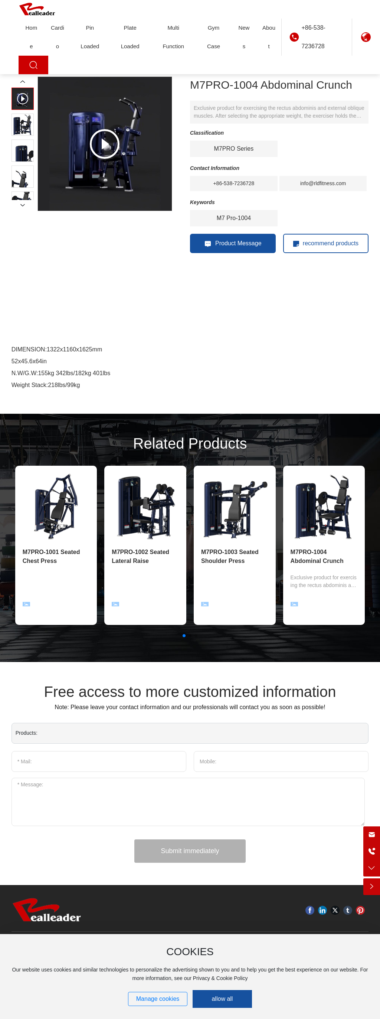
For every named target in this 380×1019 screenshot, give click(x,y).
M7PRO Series (234, 148)
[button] (184, 635)
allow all (222, 999)
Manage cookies (158, 999)
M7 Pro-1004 (234, 218)
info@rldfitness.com (323, 183)
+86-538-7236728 (313, 36)
